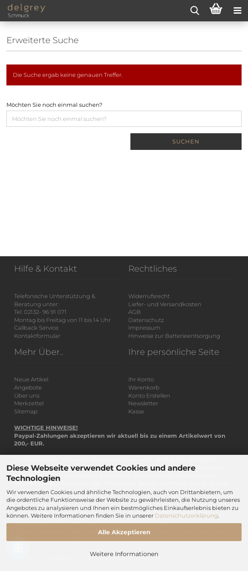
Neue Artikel (31, 379)
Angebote (28, 387)
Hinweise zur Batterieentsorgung (174, 335)
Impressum (144, 327)
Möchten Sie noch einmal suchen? (54, 104)
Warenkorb (143, 387)
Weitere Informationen (124, 554)
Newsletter (143, 403)
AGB (134, 311)
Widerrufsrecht (149, 296)
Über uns (26, 395)
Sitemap (26, 411)
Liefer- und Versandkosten (164, 304)
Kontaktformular (37, 335)
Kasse (136, 411)
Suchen (186, 141)
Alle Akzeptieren (124, 532)
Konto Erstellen (149, 395)
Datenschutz (146, 319)
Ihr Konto (141, 379)
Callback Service (36, 327)
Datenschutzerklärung (186, 515)
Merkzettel (29, 403)
